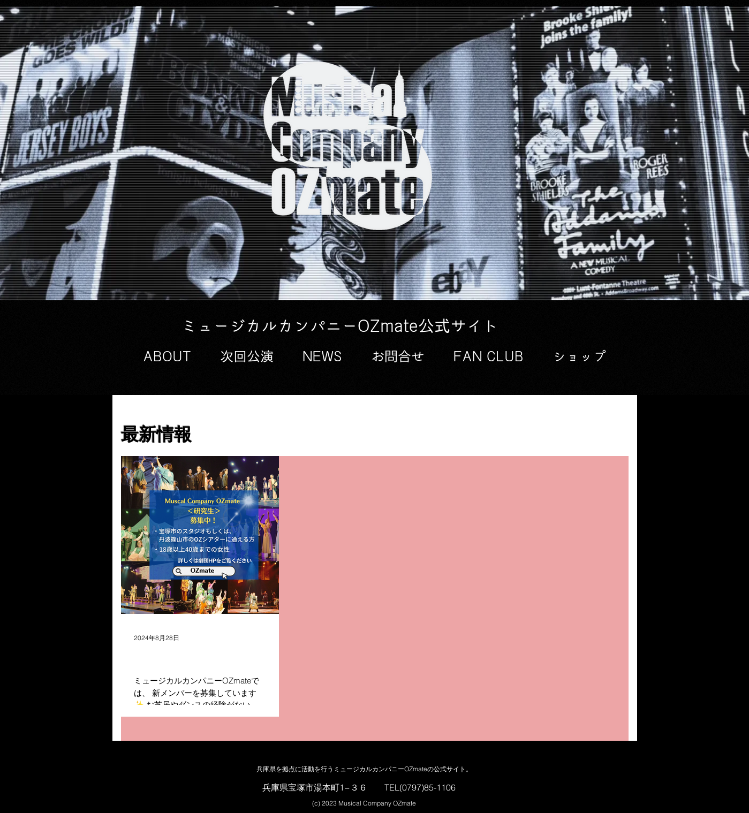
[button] (167, 357)
